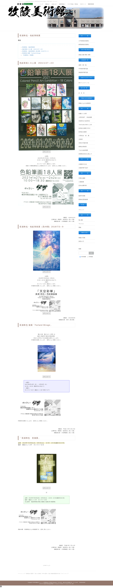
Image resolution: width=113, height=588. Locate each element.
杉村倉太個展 (83, 132)
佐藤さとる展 (83, 113)
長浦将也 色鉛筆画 (84, 121)
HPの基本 (44, 573)
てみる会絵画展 (83, 150)
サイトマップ (64, 573)
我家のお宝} (84, 232)
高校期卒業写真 (83, 72)
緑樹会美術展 (83, 146)
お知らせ (54, 4)
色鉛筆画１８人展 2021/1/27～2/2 (32, 49)
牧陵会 (47, 4)
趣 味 (84, 215)
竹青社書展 (82, 178)
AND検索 (83, 256)
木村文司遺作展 (83, 143)
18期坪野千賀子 (83, 168)
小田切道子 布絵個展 (85, 117)
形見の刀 (81, 241)
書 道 (84, 173)
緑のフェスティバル (86, 77)
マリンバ (81, 209)
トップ (41, 4)
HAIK (73, 583)
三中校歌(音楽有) (84, 40)
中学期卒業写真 (83, 68)
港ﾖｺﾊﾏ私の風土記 (86, 49)
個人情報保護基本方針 (54, 573)
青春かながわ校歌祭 (86, 98)
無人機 (81, 220)
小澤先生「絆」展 (84, 135)
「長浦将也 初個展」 (28, 55)
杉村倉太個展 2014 (84, 128)
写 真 (84, 159)
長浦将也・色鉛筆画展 (28, 47)
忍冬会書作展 (83, 185)
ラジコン (81, 223)
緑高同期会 (62, 4)
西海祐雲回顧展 (83, 199)
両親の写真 (82, 237)
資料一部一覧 (83, 65)
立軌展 (81, 139)
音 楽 (82, 204)
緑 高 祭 (84, 88)
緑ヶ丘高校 (38, 573)
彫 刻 (84, 190)
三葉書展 (81, 181)
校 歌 (84, 35)
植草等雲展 (82, 195)
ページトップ (21, 573)
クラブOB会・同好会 (73, 4)
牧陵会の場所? (30, 573)
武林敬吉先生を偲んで (85, 154)
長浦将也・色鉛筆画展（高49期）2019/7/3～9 (35, 51)
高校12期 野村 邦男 (84, 54)
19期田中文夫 (83, 164)
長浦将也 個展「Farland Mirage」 (32, 53)
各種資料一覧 (84, 60)
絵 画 (84, 108)
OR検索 (90, 256)
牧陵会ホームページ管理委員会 (41, 582)
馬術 (80, 227)
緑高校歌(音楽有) (84, 44)
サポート (83, 4)
